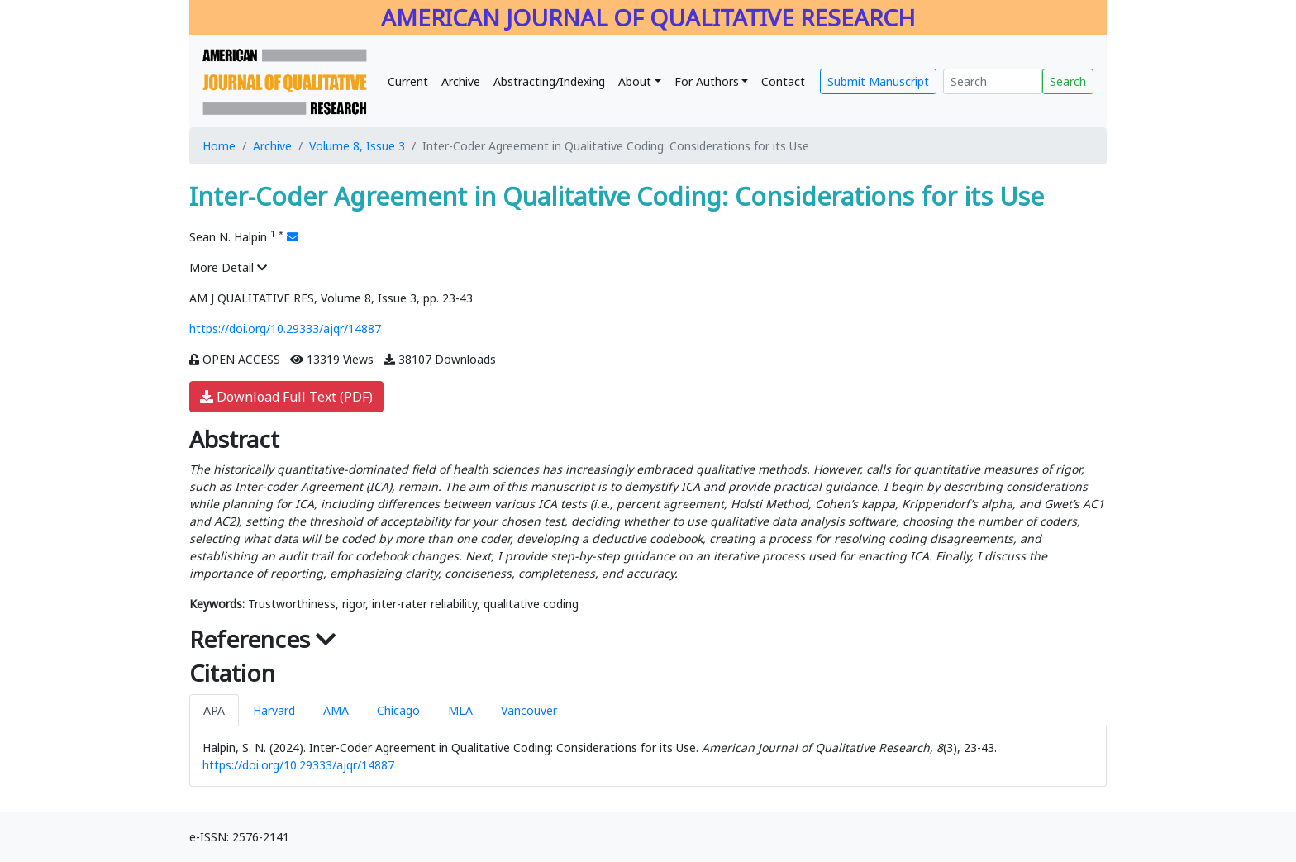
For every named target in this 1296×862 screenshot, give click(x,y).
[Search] (992, 81)
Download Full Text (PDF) (286, 397)
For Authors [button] (706, 81)
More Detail (228, 267)
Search (1068, 81)
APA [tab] (214, 710)
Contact (783, 81)
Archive (460, 81)
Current (408, 81)
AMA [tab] (336, 710)
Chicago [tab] (398, 710)
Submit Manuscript (878, 81)
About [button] (634, 81)
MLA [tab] (460, 710)
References (262, 639)
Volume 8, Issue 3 (357, 146)
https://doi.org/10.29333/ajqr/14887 (285, 328)
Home (219, 146)
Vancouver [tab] (529, 710)
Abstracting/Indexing (549, 81)
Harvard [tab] (274, 710)
